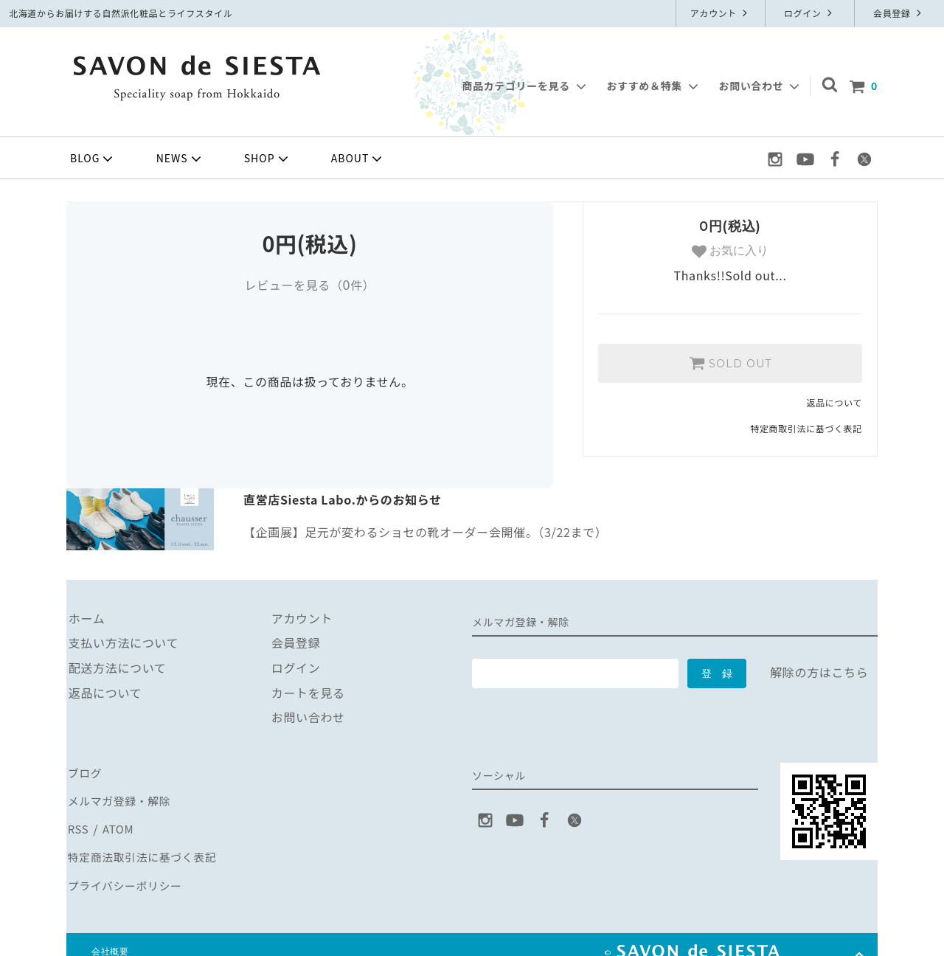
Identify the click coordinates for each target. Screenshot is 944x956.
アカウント (721, 13)
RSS (77, 821)
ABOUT (358, 158)
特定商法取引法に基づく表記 (146, 846)
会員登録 (899, 13)
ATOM (116, 821)
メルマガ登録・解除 (121, 797)
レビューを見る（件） (309, 285)
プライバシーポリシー (127, 871)
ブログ (84, 771)
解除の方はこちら (819, 672)
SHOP (267, 158)
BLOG (93, 158)
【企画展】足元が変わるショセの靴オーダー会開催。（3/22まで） (425, 532)
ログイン (810, 13)
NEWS (180, 158)
